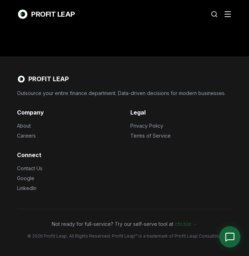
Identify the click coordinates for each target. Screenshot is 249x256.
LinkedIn (26, 188)
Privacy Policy (146, 126)
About (24, 126)
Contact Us (30, 168)
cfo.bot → (186, 224)
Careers (26, 136)
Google (25, 178)
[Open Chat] (229, 236)
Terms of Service (150, 136)
